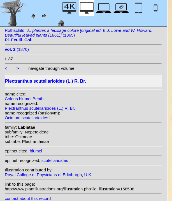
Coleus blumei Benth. (25, 98)
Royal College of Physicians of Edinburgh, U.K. (48, 174)
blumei (36, 151)
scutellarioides (54, 160)
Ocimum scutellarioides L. (29, 117)
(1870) (17, 49)
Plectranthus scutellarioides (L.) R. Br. (40, 108)
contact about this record (28, 198)
